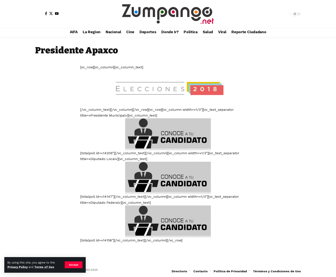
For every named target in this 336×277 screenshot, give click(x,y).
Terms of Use (44, 267)
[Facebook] (46, 13)
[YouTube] (57, 13)
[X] (51, 13)
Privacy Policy (18, 267)
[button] (73, 264)
